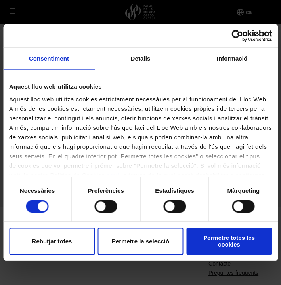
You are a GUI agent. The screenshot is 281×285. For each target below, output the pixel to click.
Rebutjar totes (52, 241)
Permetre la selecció (140, 241)
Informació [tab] (232, 58)
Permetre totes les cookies (229, 241)
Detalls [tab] (141, 58)
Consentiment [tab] (49, 58)
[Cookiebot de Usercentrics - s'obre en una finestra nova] (237, 36)
